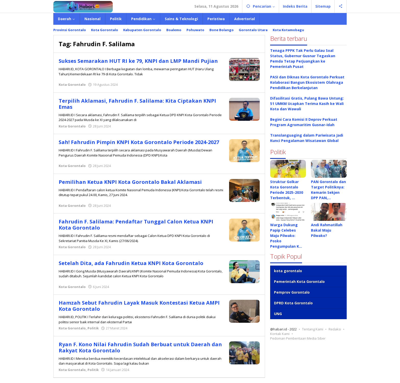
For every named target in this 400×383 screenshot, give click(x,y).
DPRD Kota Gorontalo (293, 303)
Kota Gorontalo (72, 84)
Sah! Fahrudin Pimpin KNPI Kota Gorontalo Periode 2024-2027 (139, 142)
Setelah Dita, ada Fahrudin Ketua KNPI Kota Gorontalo (131, 263)
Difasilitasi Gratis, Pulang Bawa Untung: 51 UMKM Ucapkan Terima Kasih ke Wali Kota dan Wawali (307, 103)
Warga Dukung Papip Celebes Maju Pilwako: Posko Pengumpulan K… (286, 235)
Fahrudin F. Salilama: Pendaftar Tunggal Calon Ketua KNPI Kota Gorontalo (136, 224)
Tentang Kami (312, 329)
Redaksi (335, 329)
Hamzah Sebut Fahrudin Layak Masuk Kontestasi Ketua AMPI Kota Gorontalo (139, 305)
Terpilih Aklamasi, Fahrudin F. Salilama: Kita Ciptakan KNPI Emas (137, 103)
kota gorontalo (288, 270)
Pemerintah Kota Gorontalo (299, 281)
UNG (278, 313)
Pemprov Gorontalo (292, 292)
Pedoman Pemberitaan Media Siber (298, 338)
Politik (93, 328)
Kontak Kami (280, 333)
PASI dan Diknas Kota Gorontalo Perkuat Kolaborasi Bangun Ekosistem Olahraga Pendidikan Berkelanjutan (307, 82)
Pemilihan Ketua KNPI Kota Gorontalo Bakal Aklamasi (130, 181)
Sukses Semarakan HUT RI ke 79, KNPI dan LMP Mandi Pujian (138, 60)
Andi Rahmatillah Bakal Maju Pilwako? (326, 230)
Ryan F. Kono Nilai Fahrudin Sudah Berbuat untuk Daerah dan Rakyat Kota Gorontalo (140, 347)
